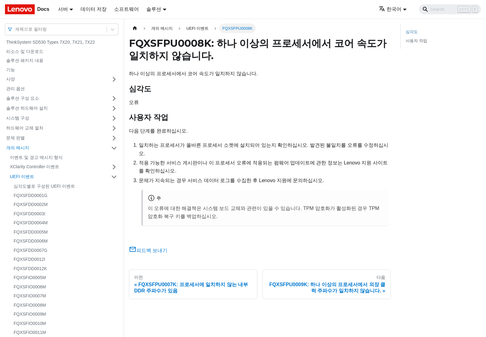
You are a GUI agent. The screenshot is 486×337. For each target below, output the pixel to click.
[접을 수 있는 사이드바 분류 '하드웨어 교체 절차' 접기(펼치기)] (114, 128)
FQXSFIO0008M (30, 305)
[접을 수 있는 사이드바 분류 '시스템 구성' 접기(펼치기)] (114, 118)
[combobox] (15, 29)
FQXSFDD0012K (30, 268)
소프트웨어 (126, 9)
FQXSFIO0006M (30, 286)
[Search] (450, 9)
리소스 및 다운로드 (24, 51)
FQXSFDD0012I (29, 259)
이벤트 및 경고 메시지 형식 (36, 157)
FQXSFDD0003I (29, 213)
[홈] (135, 28)
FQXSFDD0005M (31, 232)
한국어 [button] (390, 9)
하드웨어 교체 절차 (24, 127)
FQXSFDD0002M (31, 204)
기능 (10, 69)
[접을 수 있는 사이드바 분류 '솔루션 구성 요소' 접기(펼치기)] (114, 98)
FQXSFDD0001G (30, 195)
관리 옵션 (15, 88)
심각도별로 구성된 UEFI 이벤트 (44, 186)
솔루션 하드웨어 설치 (27, 108)
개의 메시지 (17, 147)
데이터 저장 (94, 9)
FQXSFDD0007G (30, 250)
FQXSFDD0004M (31, 222)
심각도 (412, 31)
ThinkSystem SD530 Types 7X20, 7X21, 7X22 (50, 42)
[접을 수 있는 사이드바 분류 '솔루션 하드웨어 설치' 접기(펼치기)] (114, 108)
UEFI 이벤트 (22, 176)
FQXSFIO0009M (30, 314)
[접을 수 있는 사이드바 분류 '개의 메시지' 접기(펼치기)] (114, 148)
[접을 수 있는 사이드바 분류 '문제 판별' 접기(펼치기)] (114, 138)
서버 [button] (63, 9)
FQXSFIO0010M (30, 323)
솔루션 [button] (153, 9)
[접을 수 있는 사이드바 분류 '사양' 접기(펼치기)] (114, 79)
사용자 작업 (416, 40)
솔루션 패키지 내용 (24, 60)
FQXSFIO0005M (30, 277)
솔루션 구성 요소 (22, 98)
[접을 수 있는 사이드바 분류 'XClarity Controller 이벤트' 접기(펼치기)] (114, 167)
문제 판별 (15, 137)
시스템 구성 (17, 118)
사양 (10, 79)
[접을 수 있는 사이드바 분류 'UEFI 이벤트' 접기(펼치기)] (114, 177)
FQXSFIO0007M (30, 295)
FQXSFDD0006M (31, 241)
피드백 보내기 (148, 250)
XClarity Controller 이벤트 (34, 166)
